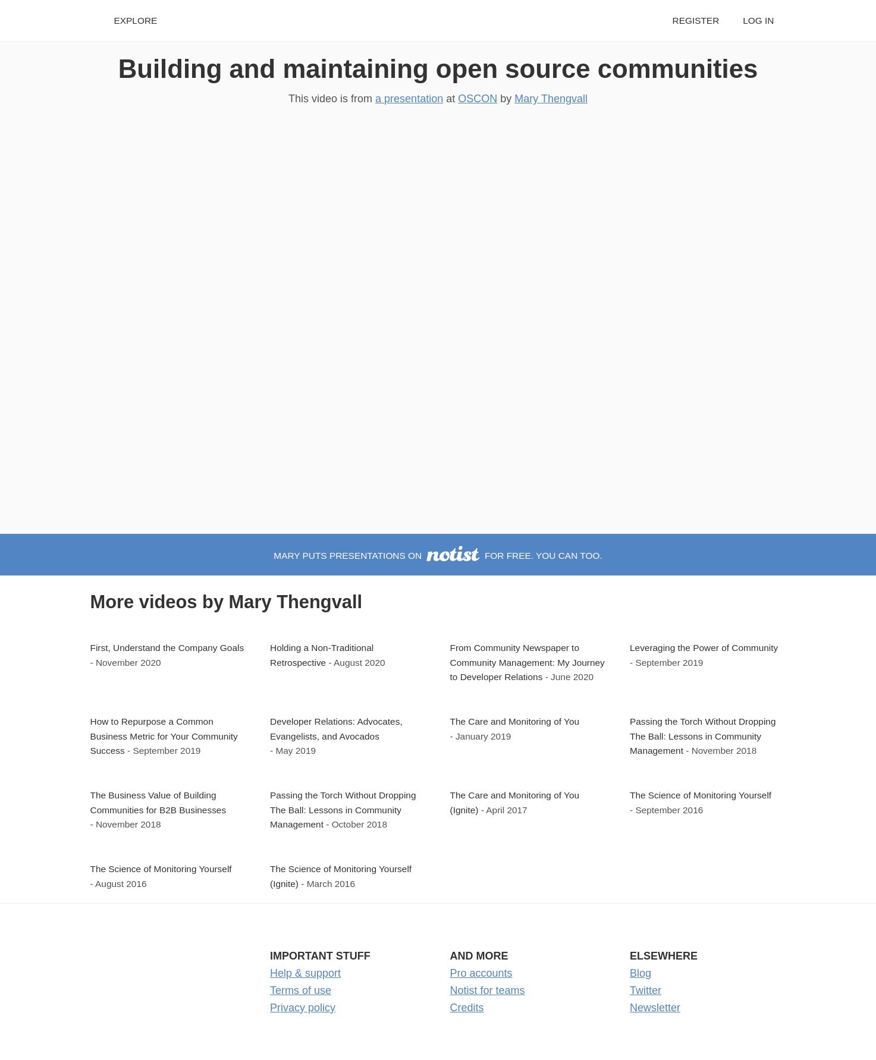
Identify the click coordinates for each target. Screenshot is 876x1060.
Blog (640, 973)
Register (696, 20)
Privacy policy (302, 1008)
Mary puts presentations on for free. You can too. (438, 556)
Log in (758, 20)
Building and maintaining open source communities (438, 68)
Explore (136, 20)
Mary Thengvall (551, 99)
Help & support (305, 973)
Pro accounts (481, 973)
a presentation (409, 99)
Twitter (645, 990)
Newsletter (655, 1008)
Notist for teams (487, 990)
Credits (467, 1008)
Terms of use (300, 990)
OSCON (477, 99)
